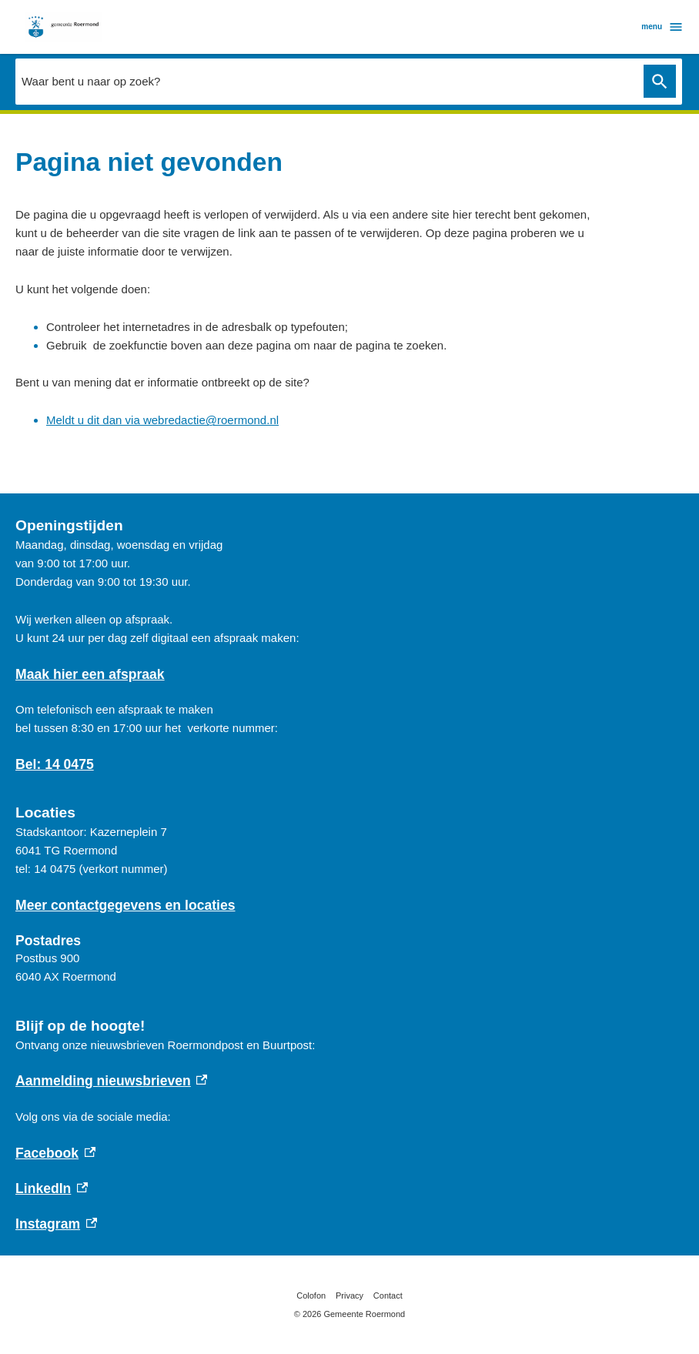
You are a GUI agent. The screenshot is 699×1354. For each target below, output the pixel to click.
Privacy (349, 1295)
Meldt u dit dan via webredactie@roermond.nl (162, 419)
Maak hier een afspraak (90, 674)
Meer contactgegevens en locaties (125, 905)
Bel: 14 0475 (54, 764)
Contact (388, 1295)
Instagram (56, 1224)
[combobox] (325, 81)
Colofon (311, 1295)
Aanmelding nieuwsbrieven (111, 1080)
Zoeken (657, 82)
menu (662, 27)
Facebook (55, 1153)
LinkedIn (51, 1188)
